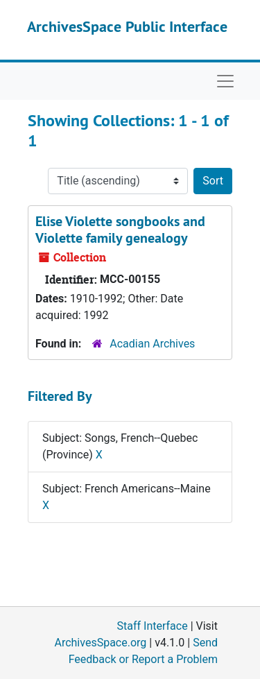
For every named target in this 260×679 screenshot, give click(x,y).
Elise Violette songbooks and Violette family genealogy (120, 229)
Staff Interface (152, 626)
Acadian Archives (152, 343)
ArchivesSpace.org (100, 642)
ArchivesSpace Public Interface (127, 26)
